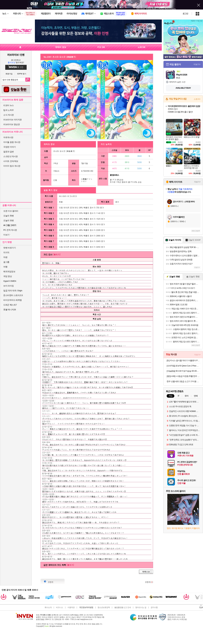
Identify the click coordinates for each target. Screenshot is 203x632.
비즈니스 (59, 607)
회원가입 (9, 74)
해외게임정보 (9, 271)
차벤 (5, 257)
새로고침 (195, 231)
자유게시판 (8, 137)
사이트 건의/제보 (10, 161)
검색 (27, 79)
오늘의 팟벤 (8, 220)
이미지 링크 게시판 (11, 166)
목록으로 (146, 572)
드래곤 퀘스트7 (10, 305)
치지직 (6, 252)
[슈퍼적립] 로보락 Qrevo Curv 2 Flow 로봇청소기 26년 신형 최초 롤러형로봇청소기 (183, 366)
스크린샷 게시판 (10, 156)
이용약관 (71, 607)
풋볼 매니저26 (9, 310)
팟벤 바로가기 (9, 248)
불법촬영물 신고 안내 (122, 607)
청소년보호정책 (104, 607)
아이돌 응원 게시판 (11, 142)
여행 (5, 267)
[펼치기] (56, 254)
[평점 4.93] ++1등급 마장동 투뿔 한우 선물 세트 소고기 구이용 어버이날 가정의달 (183, 376)
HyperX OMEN (9, 281)
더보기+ (197, 64)
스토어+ (197, 99)
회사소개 (48, 607)
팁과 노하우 (8, 110)
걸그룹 (6, 262)
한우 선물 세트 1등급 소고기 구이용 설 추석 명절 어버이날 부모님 (183, 381)
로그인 (185, 13)
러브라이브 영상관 (11, 124)
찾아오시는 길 (140, 607)
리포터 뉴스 (8, 105)
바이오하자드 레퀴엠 (12, 300)
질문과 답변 (8, 152)
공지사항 (154, 607)
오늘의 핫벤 (8, 216)
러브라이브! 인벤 (15, 54)
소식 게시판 (8, 115)
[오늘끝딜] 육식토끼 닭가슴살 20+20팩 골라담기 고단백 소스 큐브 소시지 (183, 371)
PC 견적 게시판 (10, 230)
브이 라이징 (8, 286)
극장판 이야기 (9, 147)
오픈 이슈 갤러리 (10, 211)
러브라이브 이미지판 (12, 120)
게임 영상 (7, 276)
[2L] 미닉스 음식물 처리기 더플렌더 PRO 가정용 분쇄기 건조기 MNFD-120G (183, 360)
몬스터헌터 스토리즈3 (13, 295)
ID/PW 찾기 (21, 74)
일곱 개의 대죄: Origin (12, 291)
